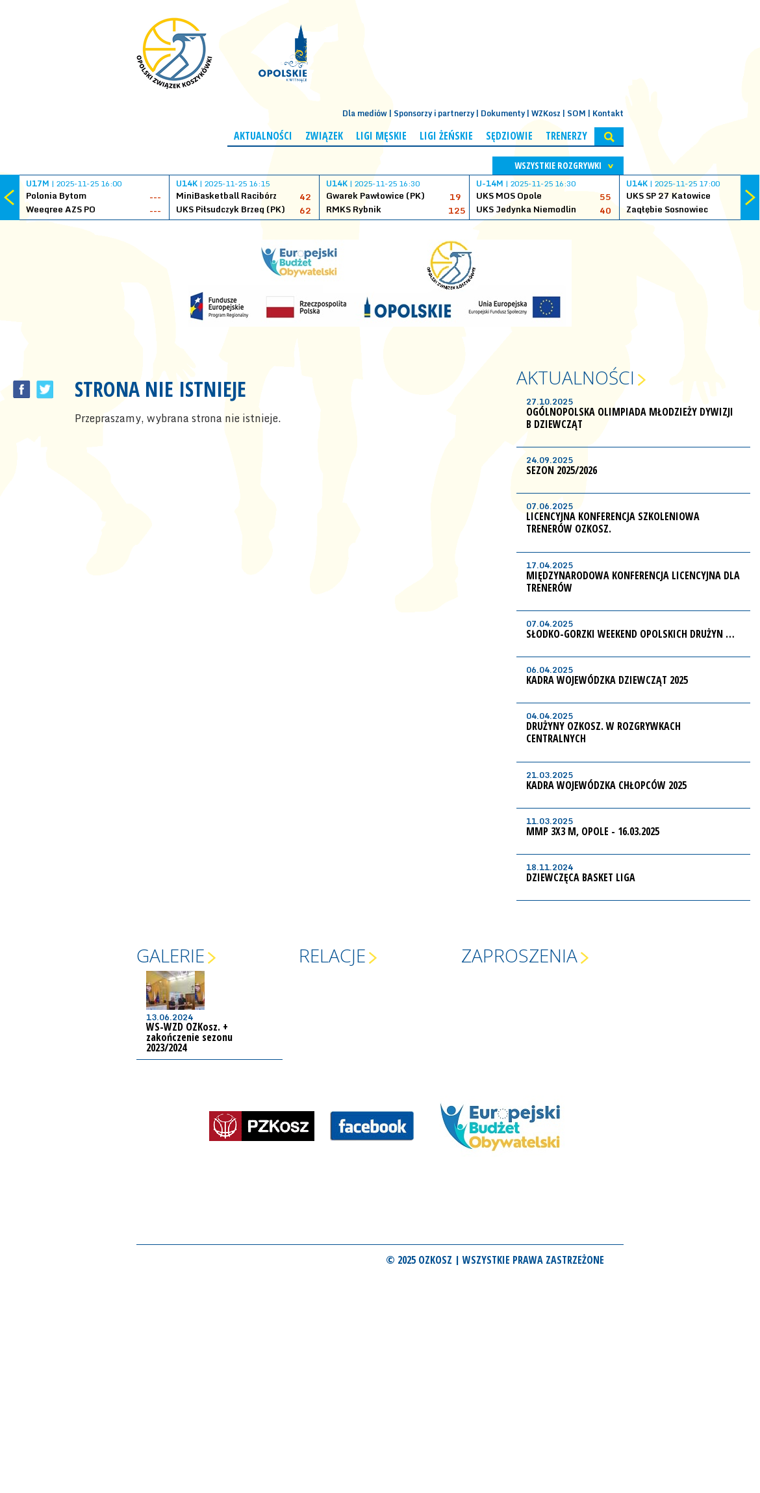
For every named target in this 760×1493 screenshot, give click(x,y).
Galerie (170, 955)
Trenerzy (566, 136)
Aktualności (263, 136)
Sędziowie (509, 136)
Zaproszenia (519, 955)
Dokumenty (503, 113)
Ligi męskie (381, 136)
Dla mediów (364, 113)
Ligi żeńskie (446, 136)
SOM (576, 113)
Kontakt (608, 113)
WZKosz (546, 113)
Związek (324, 136)
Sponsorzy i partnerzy (434, 113)
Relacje (332, 955)
